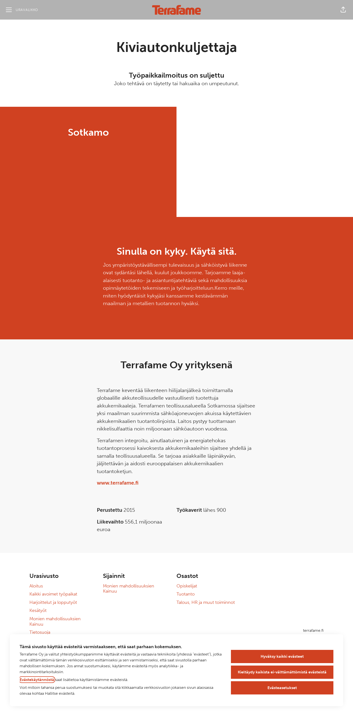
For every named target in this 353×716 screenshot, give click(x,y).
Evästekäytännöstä (37, 679)
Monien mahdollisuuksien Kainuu (55, 621)
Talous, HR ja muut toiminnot (205, 602)
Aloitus (36, 586)
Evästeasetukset (282, 687)
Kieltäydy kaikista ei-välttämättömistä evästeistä (282, 672)
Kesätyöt (38, 610)
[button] (343, 10)
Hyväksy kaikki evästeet (282, 656)
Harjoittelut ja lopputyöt (53, 602)
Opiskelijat (186, 586)
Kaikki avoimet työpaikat (53, 594)
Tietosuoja (39, 632)
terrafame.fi (313, 630)
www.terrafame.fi (118, 483)
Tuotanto (185, 594)
